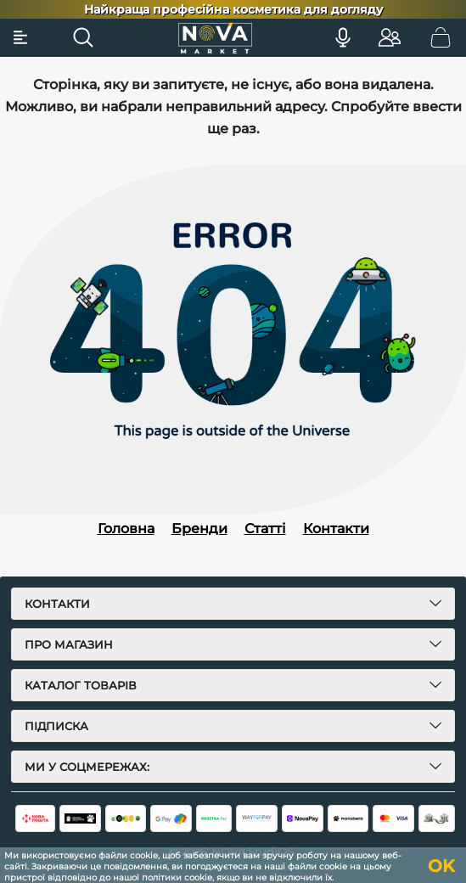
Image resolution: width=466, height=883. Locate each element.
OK (441, 866)
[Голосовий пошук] (343, 37)
